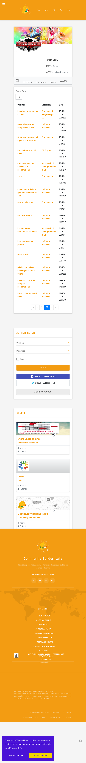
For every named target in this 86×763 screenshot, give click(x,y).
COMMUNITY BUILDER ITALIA (43, 624)
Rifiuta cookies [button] (16, 755)
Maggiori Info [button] (15, 748)
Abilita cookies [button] (40, 755)
